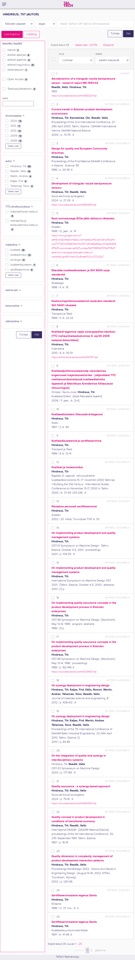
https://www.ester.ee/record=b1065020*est (74, 95)
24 (58, 890)
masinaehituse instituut (23, 214)
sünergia (18, 260)
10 (57, 409)
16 (57, 597)
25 (58, 917)
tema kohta (14, 306)
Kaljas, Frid (18, 181)
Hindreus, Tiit (21, 166)
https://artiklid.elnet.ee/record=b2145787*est (75, 357)
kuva (61, 54)
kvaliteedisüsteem (23, 265)
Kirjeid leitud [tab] (60, 45)
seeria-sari (13, 290)
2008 (16, 141)
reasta (98, 54)
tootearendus (21, 255)
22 (58, 812)
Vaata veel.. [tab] (86, 45)
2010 (16, 131)
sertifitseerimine (22, 270)
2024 (16, 121)
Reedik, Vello (20, 171)
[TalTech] (68, 4)
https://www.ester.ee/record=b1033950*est (74, 671)
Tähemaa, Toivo (22, 186)
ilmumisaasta (15, 116)
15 (57, 563)
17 (57, 637)
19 (57, 711)
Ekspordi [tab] (108, 45)
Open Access (17, 79)
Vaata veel (13, 146)
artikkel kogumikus (21, 65)
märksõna (13, 245)
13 (57, 501)
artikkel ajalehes (19, 60)
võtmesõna (13, 321)
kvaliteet (17, 250)
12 (57, 462)
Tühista (115, 33)
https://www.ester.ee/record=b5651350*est (74, 204)
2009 (16, 136)
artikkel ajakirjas (18, 55)
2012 (15, 126)
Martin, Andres (21, 176)
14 (57, 528)
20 (58, 750)
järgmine (100, 950)
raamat (13, 50)
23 (58, 851)
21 (57, 781)
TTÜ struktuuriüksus (19, 206)
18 (57, 680)
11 (57, 435)
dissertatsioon (17, 70)
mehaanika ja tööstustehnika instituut (24, 225)
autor (10, 161)
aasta (5, 98)
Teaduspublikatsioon (21, 89)
